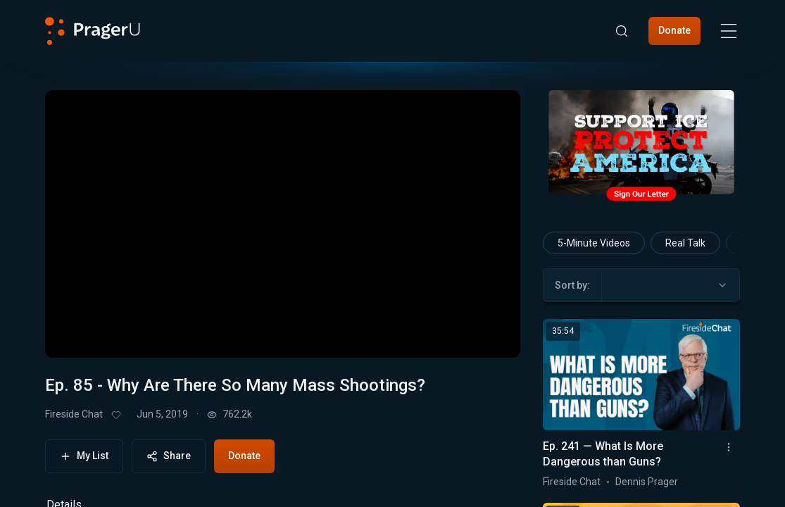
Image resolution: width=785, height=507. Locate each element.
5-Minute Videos (594, 243)
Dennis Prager (646, 481)
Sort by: (572, 285)
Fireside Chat (74, 414)
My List (84, 456)
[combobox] (670, 285)
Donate (674, 30)
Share (168, 456)
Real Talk (685, 243)
